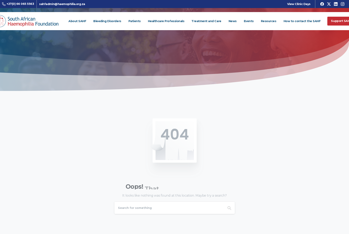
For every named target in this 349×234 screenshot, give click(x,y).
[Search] (169, 208)
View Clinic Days (297, 4)
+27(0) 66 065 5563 (19, 4)
